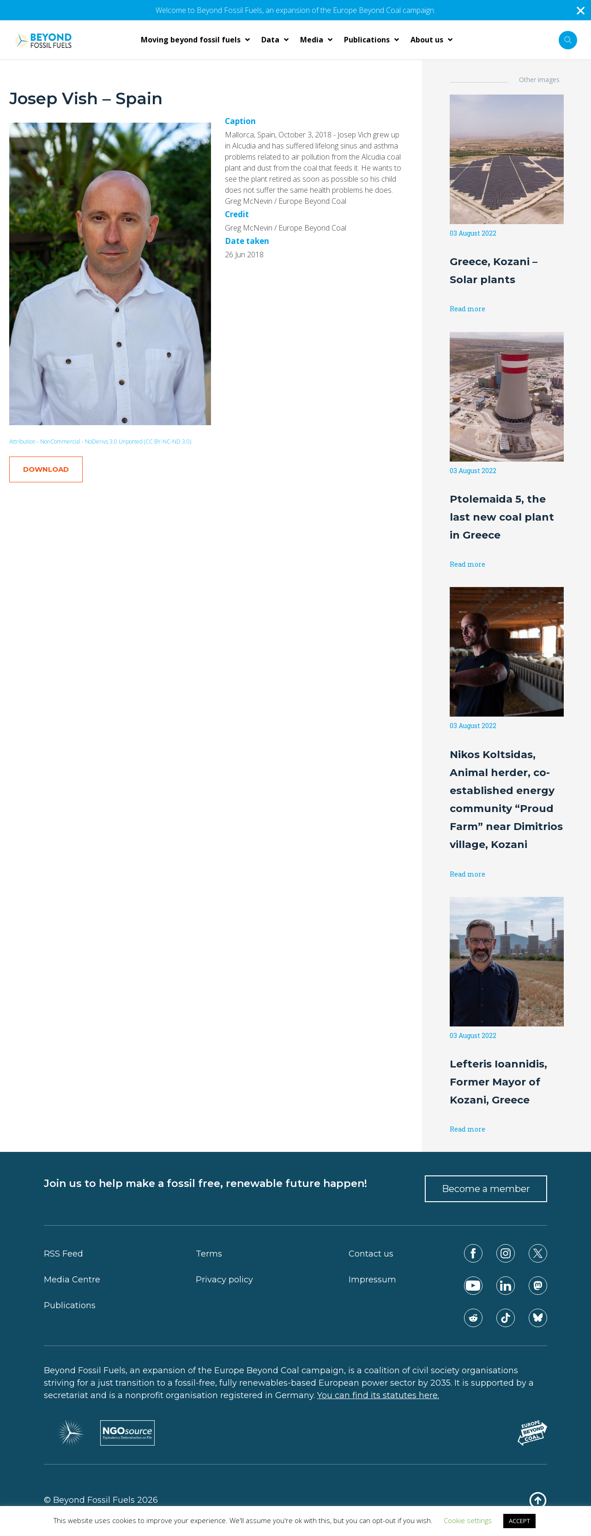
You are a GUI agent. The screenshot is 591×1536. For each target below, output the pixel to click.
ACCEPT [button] (519, 1521)
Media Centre (72, 1280)
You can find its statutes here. (378, 1395)
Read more (467, 308)
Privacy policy (224, 1280)
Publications (70, 1305)
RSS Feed (63, 1254)
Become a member (486, 1188)
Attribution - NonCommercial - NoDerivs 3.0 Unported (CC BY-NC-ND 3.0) (100, 441)
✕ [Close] (580, 10)
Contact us (371, 1254)
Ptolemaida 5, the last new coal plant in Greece (502, 517)
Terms (209, 1254)
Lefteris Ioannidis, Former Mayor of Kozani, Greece (498, 1082)
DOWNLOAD (46, 469)
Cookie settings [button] (468, 1520)
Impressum (372, 1280)
